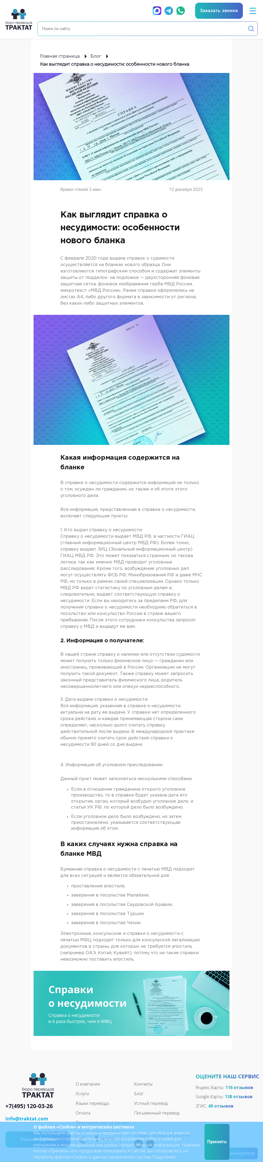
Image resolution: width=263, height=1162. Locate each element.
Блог (95, 56)
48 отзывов (220, 1106)
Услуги (82, 1094)
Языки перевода (92, 1103)
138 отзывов (239, 1097)
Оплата (83, 1113)
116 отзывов (239, 1087)
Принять (217, 1142)
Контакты (143, 1084)
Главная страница (60, 56)
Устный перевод (151, 1103)
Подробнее (164, 1157)
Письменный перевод (157, 1113)
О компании (88, 1084)
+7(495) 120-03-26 (29, 1106)
